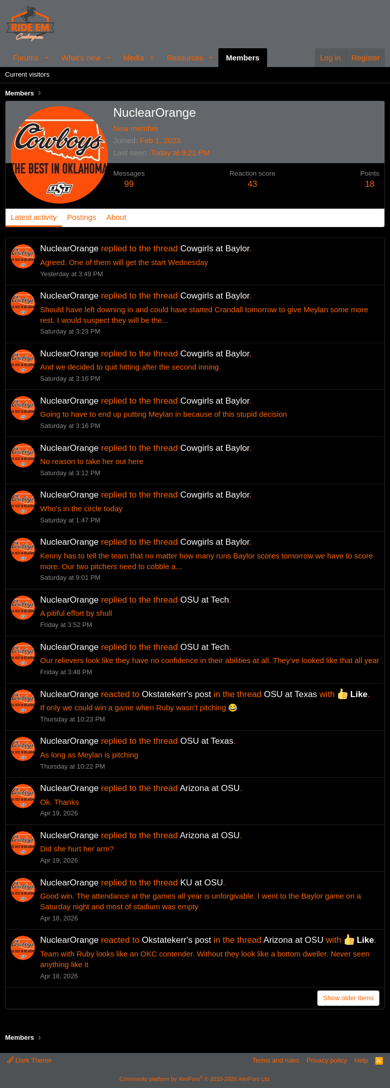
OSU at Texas (290, 694)
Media (133, 57)
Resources (185, 57)
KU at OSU (201, 882)
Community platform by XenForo (195, 1079)
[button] (47, 57)
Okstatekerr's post (176, 694)
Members (242, 57)
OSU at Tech (204, 600)
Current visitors (27, 74)
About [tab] (116, 217)
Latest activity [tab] (34, 217)
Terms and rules (275, 1060)
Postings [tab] (81, 217)
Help (361, 1060)
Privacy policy (327, 1060)
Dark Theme (29, 1060)
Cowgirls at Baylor (214, 248)
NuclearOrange (69, 248)
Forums (26, 57)
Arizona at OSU (210, 788)
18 (370, 184)
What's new (81, 57)
